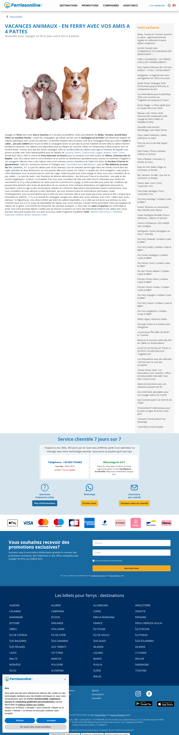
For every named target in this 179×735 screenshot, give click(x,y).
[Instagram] (139, 693)
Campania (57, 611)
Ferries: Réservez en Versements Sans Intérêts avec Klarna (153, 208)
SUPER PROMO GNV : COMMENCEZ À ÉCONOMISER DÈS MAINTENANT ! (154, 51)
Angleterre (142, 605)
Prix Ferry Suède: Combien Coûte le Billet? (154, 248)
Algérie (56, 605)
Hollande (57, 629)
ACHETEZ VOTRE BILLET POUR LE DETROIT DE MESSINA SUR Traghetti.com (154, 351)
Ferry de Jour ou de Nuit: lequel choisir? (152, 144)
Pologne (57, 664)
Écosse (55, 617)
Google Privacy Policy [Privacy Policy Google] (98, 576)
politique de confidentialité (112, 561)
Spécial (95, 690)
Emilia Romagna (104, 617)
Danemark (16, 617)
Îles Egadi (99, 641)
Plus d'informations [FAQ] (44, 503)
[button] (130, 5)
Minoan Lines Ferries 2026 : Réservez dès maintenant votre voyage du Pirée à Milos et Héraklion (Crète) (152, 117)
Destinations (98, 694)
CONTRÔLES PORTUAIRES (150, 427)
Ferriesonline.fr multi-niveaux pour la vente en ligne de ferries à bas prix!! (153, 411)
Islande (140, 646)
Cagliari (98, 152)
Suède (97, 670)
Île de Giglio (101, 635)
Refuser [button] (20, 720)
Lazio (12, 652)
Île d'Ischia (142, 629)
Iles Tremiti (58, 646)
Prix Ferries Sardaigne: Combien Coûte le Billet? (152, 256)
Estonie (14, 623)
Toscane (140, 670)
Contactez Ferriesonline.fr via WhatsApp (151, 420)
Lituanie (140, 652)
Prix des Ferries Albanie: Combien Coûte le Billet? (153, 272)
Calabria (15, 611)
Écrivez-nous (89, 503)
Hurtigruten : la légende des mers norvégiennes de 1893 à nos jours (153, 77)
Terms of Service (114, 576)
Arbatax (107, 152)
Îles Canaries (59, 641)
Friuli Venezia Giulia (148, 623)
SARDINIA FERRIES (14, 214)
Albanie (14, 605)
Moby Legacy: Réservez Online (152, 319)
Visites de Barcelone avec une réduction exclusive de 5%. (151, 385)
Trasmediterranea (74, 164)
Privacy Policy (100, 715)
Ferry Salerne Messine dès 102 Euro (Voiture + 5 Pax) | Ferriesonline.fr (154, 69)
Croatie (140, 611)
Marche (56, 658)
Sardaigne (142, 664)
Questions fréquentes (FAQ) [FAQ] (44, 496)
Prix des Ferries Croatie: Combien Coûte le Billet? (153, 288)
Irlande (98, 646)
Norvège (15, 664)
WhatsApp (89, 494)
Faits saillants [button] (148, 27)
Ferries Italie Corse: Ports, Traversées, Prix (149, 184)
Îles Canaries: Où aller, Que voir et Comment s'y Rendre (153, 176)
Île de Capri (58, 635)
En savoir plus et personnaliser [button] (35, 727)
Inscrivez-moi (131, 568)
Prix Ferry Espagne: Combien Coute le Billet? (154, 296)
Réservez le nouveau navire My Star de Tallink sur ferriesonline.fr (154, 341)
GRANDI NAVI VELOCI (100, 211)
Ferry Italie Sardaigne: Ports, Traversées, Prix (150, 192)
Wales (97, 676)
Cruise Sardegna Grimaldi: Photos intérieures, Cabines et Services (153, 216)
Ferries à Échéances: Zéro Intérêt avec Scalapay (153, 224)
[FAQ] (45, 489)
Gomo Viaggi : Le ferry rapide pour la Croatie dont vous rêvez (153, 106)
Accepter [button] (51, 720)
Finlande (57, 623)
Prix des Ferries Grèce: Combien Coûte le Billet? (152, 280)
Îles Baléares (17, 641)
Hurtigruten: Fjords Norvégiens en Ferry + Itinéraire (153, 232)
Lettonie (57, 652)
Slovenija (57, 670)
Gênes (78, 152)
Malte (13, 658)
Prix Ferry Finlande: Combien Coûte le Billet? (154, 240)
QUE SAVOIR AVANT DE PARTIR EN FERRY (154, 401)
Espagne (140, 617)
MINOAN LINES (39, 214)
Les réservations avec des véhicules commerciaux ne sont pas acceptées (154, 362)
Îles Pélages (17, 646)
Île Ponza (141, 635)
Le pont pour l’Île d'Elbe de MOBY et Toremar (153, 333)
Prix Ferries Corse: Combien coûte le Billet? (153, 264)
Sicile (12, 670)
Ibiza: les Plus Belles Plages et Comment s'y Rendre (151, 168)
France (97, 623)
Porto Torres (118, 152)
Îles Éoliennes (144, 641)
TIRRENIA (117, 211)
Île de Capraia (18, 635)
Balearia (92, 164)
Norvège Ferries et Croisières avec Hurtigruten (154, 325)
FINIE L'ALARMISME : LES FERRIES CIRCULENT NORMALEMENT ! (154, 61)
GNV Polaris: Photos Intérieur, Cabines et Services (151, 152)
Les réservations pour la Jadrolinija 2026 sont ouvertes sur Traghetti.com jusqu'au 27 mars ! (154, 97)
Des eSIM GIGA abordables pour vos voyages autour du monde (153, 393)
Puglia (97, 664)
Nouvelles (14, 17)
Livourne (69, 152)
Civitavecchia (88, 152)
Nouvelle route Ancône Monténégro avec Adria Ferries (152, 128)
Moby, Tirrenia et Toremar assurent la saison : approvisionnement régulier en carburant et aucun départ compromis (154, 39)
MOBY (27, 214)
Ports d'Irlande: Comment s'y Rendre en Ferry (151, 160)
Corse (97, 611)
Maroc (97, 658)
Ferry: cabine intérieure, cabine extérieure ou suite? (152, 136)
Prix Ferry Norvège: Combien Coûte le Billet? (154, 200)
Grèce (13, 629)
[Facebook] (149, 693)
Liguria (98, 652)
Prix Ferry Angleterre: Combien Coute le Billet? (152, 312)
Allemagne (100, 605)
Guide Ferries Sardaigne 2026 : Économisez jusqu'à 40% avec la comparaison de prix (153, 86)
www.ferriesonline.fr (23, 5)
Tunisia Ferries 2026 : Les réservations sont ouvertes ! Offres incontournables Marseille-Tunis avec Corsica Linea (154, 374)
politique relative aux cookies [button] (31, 704)
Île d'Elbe (99, 629)
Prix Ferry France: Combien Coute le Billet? (154, 304)
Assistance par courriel (134, 496)
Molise (139, 658)
